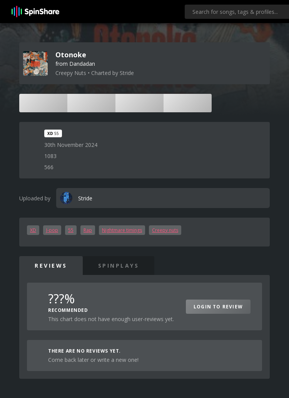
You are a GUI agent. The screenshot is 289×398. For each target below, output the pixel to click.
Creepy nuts (165, 230)
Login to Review (218, 306)
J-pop (52, 230)
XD (33, 230)
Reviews (51, 265)
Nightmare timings (122, 230)
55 (71, 230)
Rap (88, 230)
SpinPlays (118, 265)
